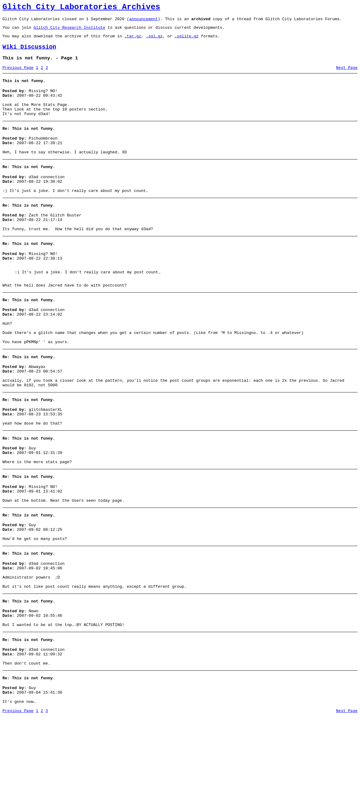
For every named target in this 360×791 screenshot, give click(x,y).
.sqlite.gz (187, 40)
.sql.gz (154, 40)
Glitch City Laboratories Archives (81, 7)
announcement (143, 21)
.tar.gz (132, 40)
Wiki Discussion (29, 52)
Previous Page (17, 75)
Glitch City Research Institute (69, 31)
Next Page (347, 75)
